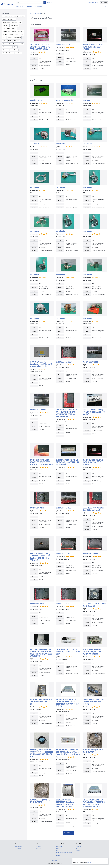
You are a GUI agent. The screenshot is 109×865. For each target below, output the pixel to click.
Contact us (78, 846)
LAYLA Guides (59, 855)
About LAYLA (19, 6)
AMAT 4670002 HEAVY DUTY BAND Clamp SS (94, 605)
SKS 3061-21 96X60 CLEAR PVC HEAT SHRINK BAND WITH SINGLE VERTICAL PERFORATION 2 (67, 413)
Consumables (6, 22)
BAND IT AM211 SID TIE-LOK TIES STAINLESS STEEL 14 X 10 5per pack (67, 462)
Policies (57, 848)
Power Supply (17, 37)
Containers (18, 53)
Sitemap (78, 850)
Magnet (14, 28)
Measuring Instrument (17, 31)
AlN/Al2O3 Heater (7, 16)
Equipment (5, 49)
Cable (4, 19)
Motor (16, 34)
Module (5, 34)
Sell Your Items (38, 6)
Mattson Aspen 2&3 (18, 43)
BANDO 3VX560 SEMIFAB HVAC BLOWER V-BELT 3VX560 (93, 47)
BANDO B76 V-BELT (64, 508)
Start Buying (18, 848)
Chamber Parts (11, 19)
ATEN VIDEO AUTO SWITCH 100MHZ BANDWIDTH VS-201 (41, 702)
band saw (86, 100)
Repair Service (14, 49)
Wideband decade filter (65, 100)
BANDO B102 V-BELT (64, 45)
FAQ (77, 848)
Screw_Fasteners (7, 46)
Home (31, 13)
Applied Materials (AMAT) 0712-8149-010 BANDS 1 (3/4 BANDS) (94, 412)
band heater (34, 144)
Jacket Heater (6, 28)
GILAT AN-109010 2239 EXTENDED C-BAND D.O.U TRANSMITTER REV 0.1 (40, 47)
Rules (57, 850)
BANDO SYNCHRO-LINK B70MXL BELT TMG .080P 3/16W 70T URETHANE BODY (41, 462)
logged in (99, 862)
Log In (96, 2)
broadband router (36, 100)
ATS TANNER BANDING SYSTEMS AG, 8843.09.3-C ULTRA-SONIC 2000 (93, 652)
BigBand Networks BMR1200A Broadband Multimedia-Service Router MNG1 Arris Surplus (66, 803)
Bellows (22, 16)
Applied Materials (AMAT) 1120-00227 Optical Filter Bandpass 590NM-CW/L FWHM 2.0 (40, 557)
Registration (91, 2)
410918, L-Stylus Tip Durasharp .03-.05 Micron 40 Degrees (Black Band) (41, 364)
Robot (9, 40)
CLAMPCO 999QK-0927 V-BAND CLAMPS (40, 801)
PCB (4, 37)
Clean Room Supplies (8, 53)
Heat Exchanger (14, 25)
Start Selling (38, 846)
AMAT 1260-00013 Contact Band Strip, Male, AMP (93, 509)
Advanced (49, 2)
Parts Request (28, 6)
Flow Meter (6, 25)
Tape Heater (16, 40)
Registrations (18, 846)
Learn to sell (38, 848)
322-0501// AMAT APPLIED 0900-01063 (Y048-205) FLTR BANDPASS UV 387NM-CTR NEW (41, 753)
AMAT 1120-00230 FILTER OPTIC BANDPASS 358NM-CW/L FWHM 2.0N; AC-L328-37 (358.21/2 (41, 653)
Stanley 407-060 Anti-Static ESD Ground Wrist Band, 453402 (93, 702)
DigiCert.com (54, 860)
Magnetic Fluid (6, 31)
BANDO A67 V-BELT (90, 554)
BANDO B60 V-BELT (90, 362)
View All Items (68, 832)
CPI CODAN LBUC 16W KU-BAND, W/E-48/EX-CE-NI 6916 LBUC (68, 652)
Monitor (11, 34)
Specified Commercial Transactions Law (64, 853)
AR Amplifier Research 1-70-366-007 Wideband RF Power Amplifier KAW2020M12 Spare (68, 752)
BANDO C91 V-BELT (37, 508)
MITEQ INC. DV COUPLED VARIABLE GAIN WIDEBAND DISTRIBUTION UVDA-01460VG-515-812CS (94, 803)
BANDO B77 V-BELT (64, 554)
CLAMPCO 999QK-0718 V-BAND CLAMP (93, 751)
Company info (59, 846)
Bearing (16, 16)
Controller (14, 22)
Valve (4, 43)
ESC (20, 22)
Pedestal (10, 37)
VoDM (9, 43)
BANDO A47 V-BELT (64, 604)
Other (15, 46)
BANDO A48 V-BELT (37, 604)
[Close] (106, 859)
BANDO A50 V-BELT (64, 362)
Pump (4, 40)
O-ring (21, 34)
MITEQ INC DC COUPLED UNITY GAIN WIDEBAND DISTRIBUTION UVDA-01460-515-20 (67, 703)
